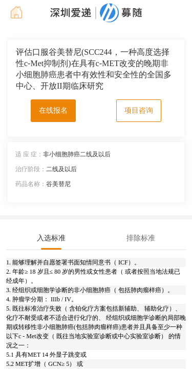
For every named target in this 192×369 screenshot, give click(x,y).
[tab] (51, 238)
